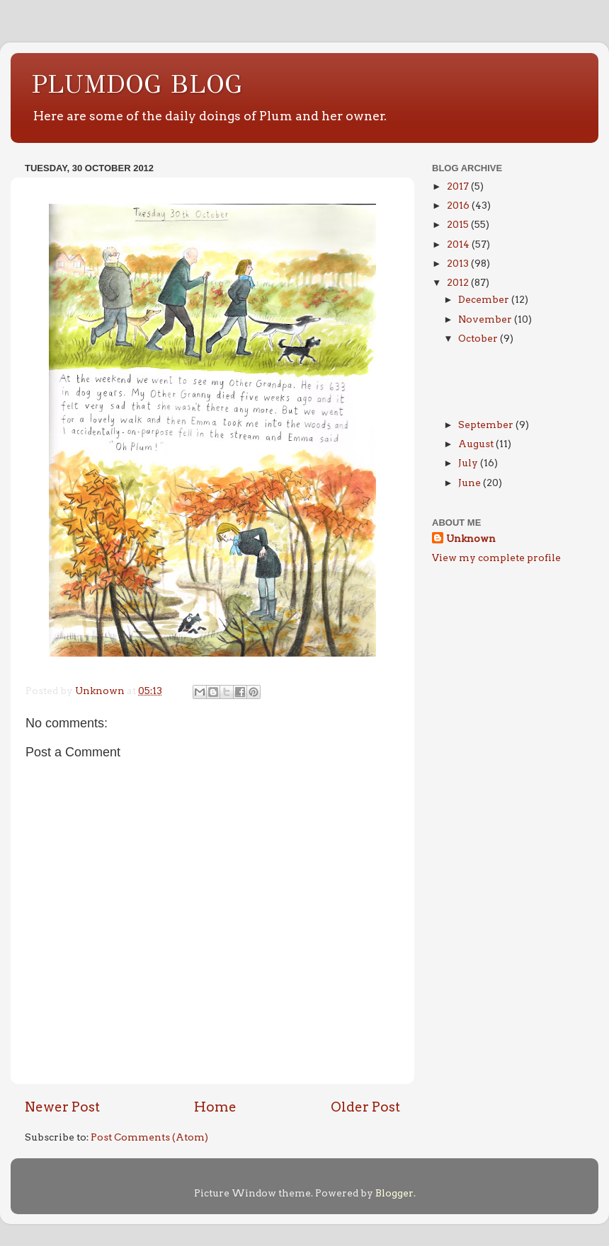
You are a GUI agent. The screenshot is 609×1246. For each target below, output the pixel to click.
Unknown (471, 538)
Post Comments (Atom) (149, 1137)
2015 (459, 224)
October (479, 338)
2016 (459, 205)
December (484, 299)
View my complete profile (496, 557)
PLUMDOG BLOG (137, 84)
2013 (459, 263)
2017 (459, 186)
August (477, 443)
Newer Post (62, 1107)
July (469, 462)
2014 (459, 244)
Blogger (394, 1193)
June (470, 482)
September (487, 424)
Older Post (365, 1107)
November (486, 319)
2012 (459, 282)
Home (215, 1107)
